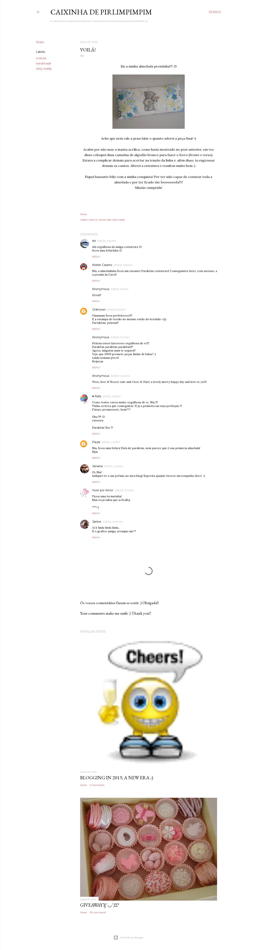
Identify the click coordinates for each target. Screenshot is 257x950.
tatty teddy (44, 68)
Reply (96, 256)
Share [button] (40, 42)
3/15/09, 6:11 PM (119, 289)
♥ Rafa (96, 396)
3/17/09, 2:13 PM (111, 442)
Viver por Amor (102, 490)
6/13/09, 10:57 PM (113, 521)
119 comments (98, 912)
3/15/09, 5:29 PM (107, 240)
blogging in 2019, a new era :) (116, 777)
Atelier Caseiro (102, 265)
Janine (96, 521)
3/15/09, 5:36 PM (123, 265)
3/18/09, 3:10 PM (124, 490)
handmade (43, 63)
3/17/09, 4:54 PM (113, 466)
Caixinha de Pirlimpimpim (101, 12)
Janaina (97, 466)
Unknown (99, 309)
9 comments (97, 785)
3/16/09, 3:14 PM (120, 337)
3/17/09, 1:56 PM (111, 396)
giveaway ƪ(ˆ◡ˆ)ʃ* (99, 905)
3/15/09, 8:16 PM (116, 309)
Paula (96, 442)
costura (41, 58)
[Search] (215, 12)
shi (94, 241)
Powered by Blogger (128, 937)
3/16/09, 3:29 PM (120, 375)
